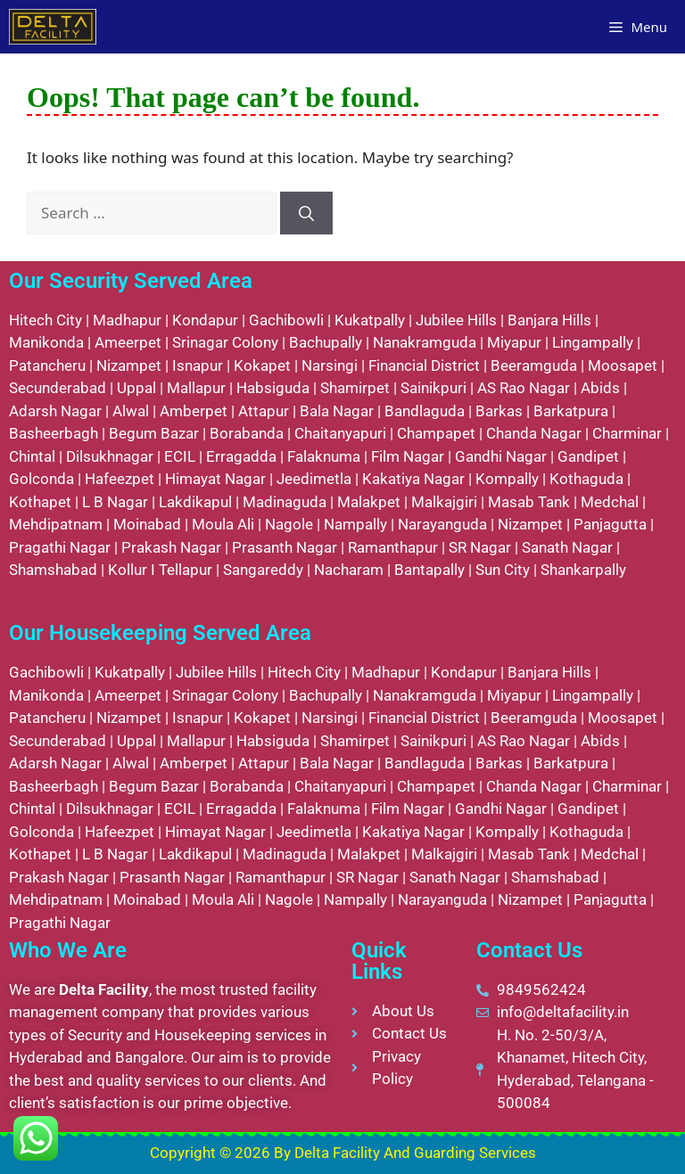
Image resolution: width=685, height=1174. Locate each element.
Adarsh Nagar (55, 411)
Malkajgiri (444, 502)
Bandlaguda (424, 411)
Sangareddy (263, 570)
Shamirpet (355, 388)
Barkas (499, 411)
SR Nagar (480, 547)
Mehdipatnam (56, 524)
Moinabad (147, 524)
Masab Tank (529, 502)
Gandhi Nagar (501, 456)
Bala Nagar (337, 411)
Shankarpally (583, 570)
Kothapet (40, 502)
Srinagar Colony (225, 342)
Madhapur (127, 320)
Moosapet (622, 365)
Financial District (424, 365)
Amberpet (193, 411)
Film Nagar (407, 456)
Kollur (127, 570)
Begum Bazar (154, 433)
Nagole (289, 524)
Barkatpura (570, 411)
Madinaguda (284, 502)
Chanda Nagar (534, 433)
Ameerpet (128, 342)
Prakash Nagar (171, 547)
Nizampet (128, 365)
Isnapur (197, 365)
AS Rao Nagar (523, 388)
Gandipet (588, 456)
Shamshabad (53, 570)
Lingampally (592, 342)
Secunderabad (57, 388)
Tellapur (185, 570)
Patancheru (47, 365)
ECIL (179, 456)
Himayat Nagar (215, 479)
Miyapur (514, 342)
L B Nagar (115, 502)
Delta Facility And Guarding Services (415, 1153)
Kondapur (205, 320)
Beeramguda (534, 365)
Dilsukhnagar (109, 456)
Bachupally (325, 342)
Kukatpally (369, 320)
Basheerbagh (53, 433)
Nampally (355, 524)
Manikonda (46, 342)
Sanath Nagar (567, 547)
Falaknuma (323, 456)
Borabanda (247, 433)
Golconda (41, 479)
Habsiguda (272, 388)
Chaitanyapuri (340, 433)
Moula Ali (223, 524)
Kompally (507, 479)
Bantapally (429, 570)
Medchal (610, 502)
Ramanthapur (393, 547)
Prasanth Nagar (284, 547)
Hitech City (45, 320)
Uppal (136, 388)
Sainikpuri (433, 388)
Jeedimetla (313, 479)
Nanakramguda (424, 342)
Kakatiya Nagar (413, 479)
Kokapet (262, 365)
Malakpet (368, 502)
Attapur (263, 411)
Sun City (502, 570)
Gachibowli (286, 320)
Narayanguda (442, 524)
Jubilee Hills (456, 320)
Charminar (627, 433)
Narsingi (329, 365)
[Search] (306, 213)
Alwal (130, 411)
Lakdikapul (195, 502)
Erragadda (241, 456)
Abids (600, 388)
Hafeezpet (119, 479)
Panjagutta (610, 524)
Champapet (436, 433)
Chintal (32, 456)
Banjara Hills (549, 320)
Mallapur (196, 388)
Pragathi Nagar (60, 547)
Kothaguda (586, 479)
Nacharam (349, 570)
